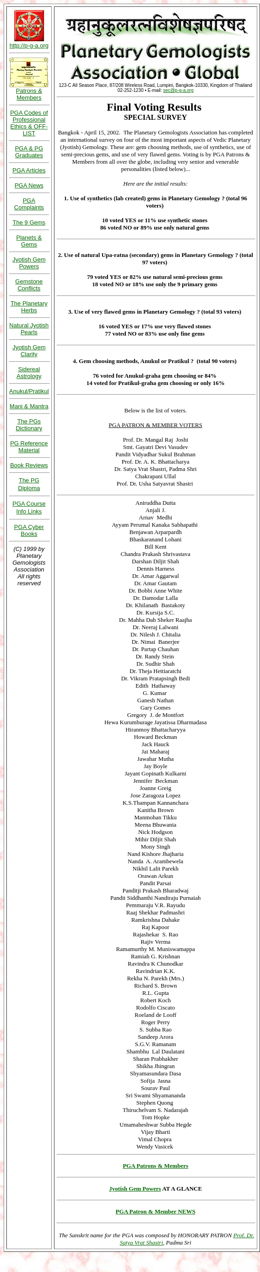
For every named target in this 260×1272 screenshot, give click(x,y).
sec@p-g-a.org (178, 90)
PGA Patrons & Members (155, 1165)
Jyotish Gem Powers (135, 1188)
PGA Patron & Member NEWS (155, 1211)
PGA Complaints (29, 204)
